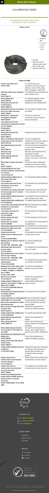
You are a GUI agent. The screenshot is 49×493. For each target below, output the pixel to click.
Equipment (25, 435)
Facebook (27, 452)
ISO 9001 (25, 441)
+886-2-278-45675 (28, 418)
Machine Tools (26, 438)
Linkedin (26, 458)
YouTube (26, 455)
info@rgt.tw (27, 423)
